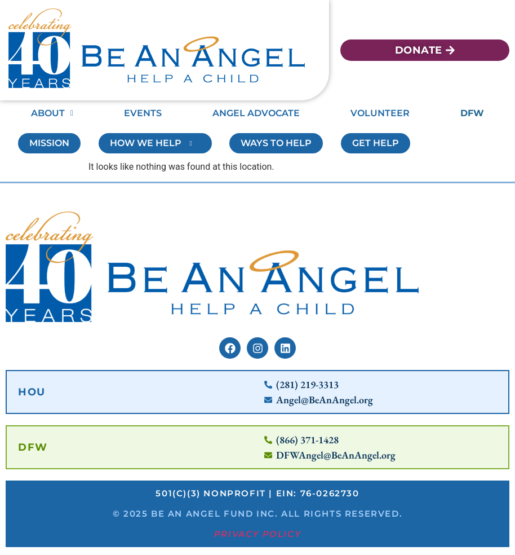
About (52, 113)
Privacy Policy (257, 536)
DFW (472, 113)
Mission (49, 143)
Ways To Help (276, 143)
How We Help (155, 143)
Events (143, 113)
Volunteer (380, 113)
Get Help (375, 143)
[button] (52, 113)
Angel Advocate (256, 113)
